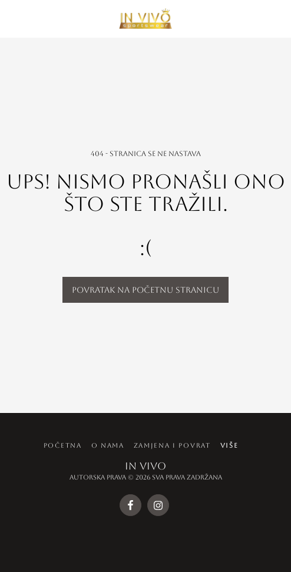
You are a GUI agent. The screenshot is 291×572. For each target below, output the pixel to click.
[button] (13, 18)
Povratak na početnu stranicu (145, 290)
